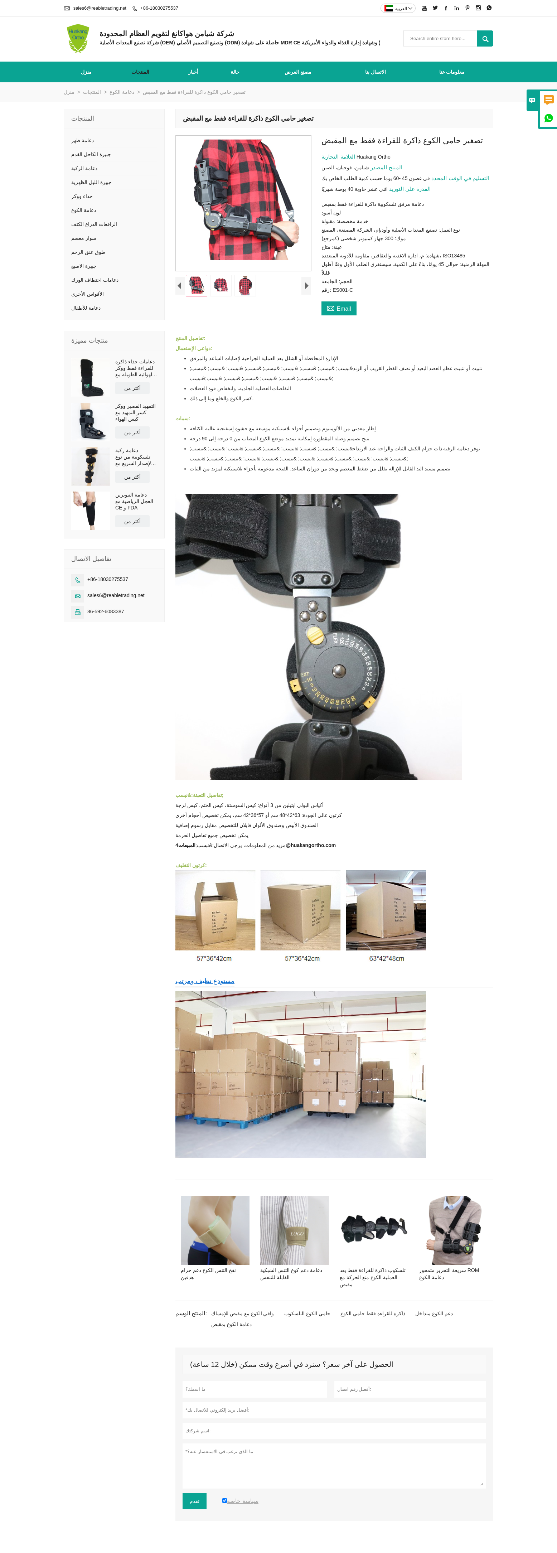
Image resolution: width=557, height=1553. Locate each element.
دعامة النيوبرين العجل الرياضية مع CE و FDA (134, 501)
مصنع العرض (298, 72)
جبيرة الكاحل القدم (91, 154)
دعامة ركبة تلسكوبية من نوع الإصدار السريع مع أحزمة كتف (133, 456)
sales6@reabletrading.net (99, 8)
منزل (86, 72)
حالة (235, 72)
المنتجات (140, 72)
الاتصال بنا (375, 72)
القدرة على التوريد (409, 189)
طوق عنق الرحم (88, 252)
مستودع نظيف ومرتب (204, 980)
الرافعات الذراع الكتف (94, 224)
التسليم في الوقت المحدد (459, 178)
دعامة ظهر (82, 140)
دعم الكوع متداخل (434, 1313)
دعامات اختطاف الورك (94, 280)
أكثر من (132, 388)
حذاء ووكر (82, 196)
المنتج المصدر (385, 167)
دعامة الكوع (122, 92)
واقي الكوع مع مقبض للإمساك (242, 1313)
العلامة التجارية (338, 157)
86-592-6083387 (105, 611)
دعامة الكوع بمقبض (231, 1324)
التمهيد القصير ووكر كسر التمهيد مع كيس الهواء (135, 412)
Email (339, 308)
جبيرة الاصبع (84, 266)
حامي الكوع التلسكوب (307, 1313)
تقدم (194, 1501)
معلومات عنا (452, 72)
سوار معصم (83, 238)
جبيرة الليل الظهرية (91, 182)
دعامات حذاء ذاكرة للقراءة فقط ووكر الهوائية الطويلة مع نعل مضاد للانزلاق (135, 368)
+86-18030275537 (159, 8)
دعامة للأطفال (86, 308)
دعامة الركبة (84, 168)
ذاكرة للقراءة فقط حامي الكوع (372, 1313)
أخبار (193, 72)
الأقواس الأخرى (87, 294)
